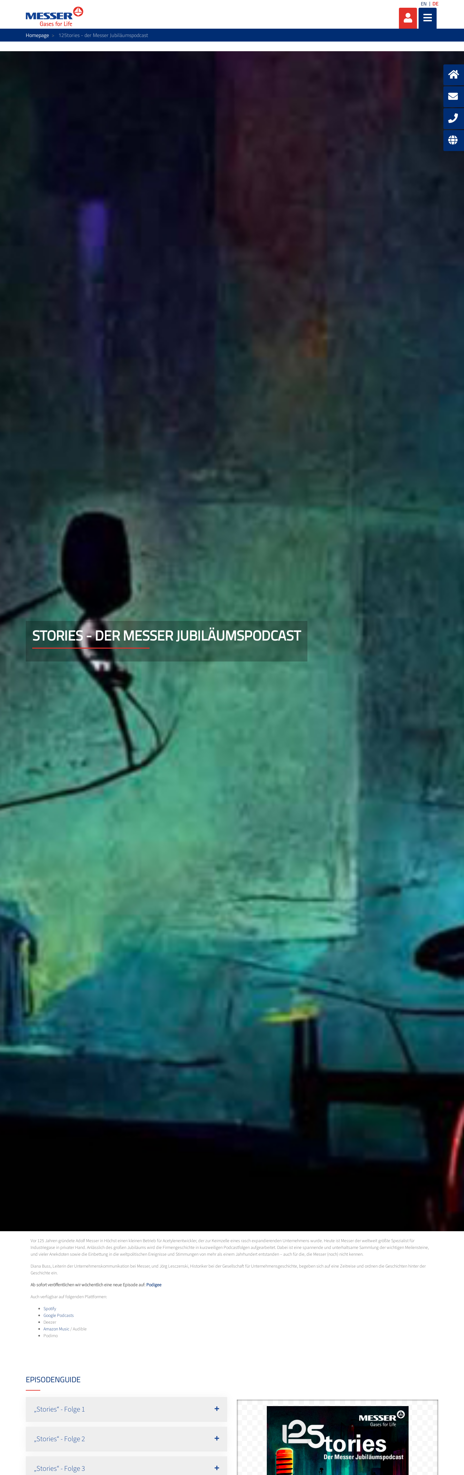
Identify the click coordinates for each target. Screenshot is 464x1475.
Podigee (153, 1285)
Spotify (50, 1309)
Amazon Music (56, 1329)
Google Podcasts (59, 1315)
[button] (126, 1409)
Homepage (37, 35)
